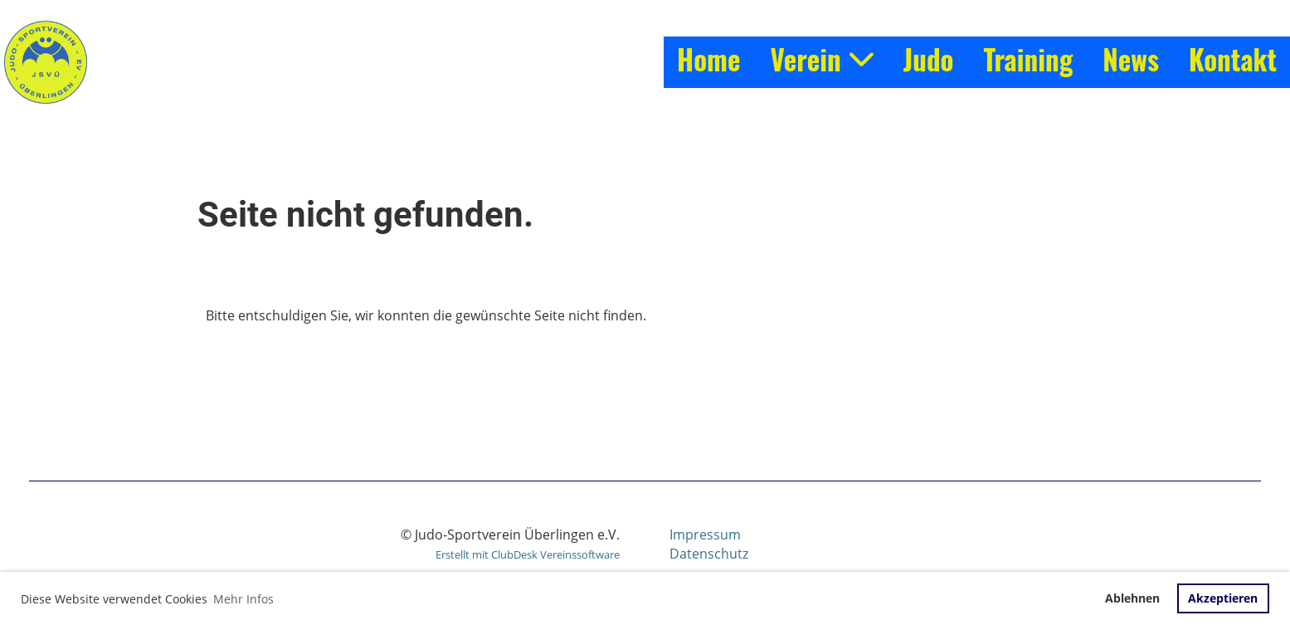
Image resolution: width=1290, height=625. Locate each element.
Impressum (705, 534)
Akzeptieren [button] (1223, 598)
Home (708, 59)
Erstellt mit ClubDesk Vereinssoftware (528, 554)
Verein (821, 59)
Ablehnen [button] (1132, 598)
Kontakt (1233, 59)
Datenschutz (708, 553)
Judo (928, 59)
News (1131, 59)
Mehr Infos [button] (243, 599)
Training (1028, 59)
